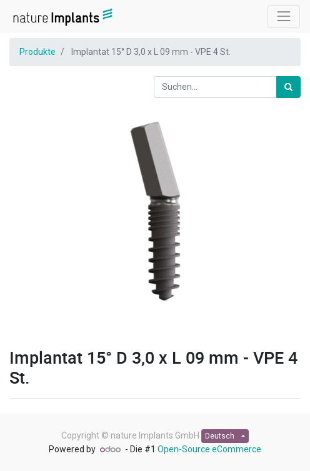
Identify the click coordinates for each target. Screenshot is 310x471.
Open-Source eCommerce (209, 449)
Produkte (37, 52)
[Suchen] (288, 87)
